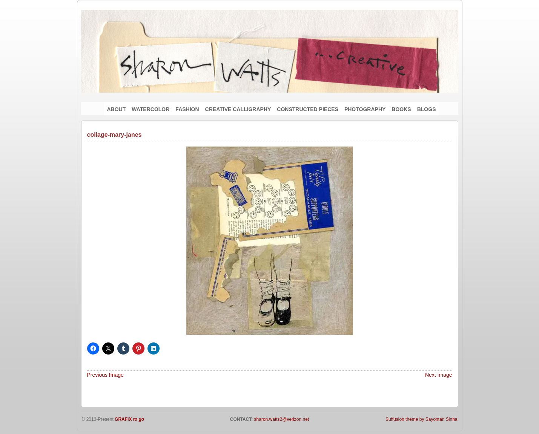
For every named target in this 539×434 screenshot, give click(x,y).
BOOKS (401, 109)
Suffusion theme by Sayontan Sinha (421, 419)
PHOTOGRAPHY (364, 109)
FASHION (187, 109)
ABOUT (116, 109)
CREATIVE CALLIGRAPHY (238, 109)
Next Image (438, 375)
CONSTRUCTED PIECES (307, 109)
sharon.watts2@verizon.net (281, 419)
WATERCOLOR (150, 109)
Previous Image (105, 375)
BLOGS (426, 109)
